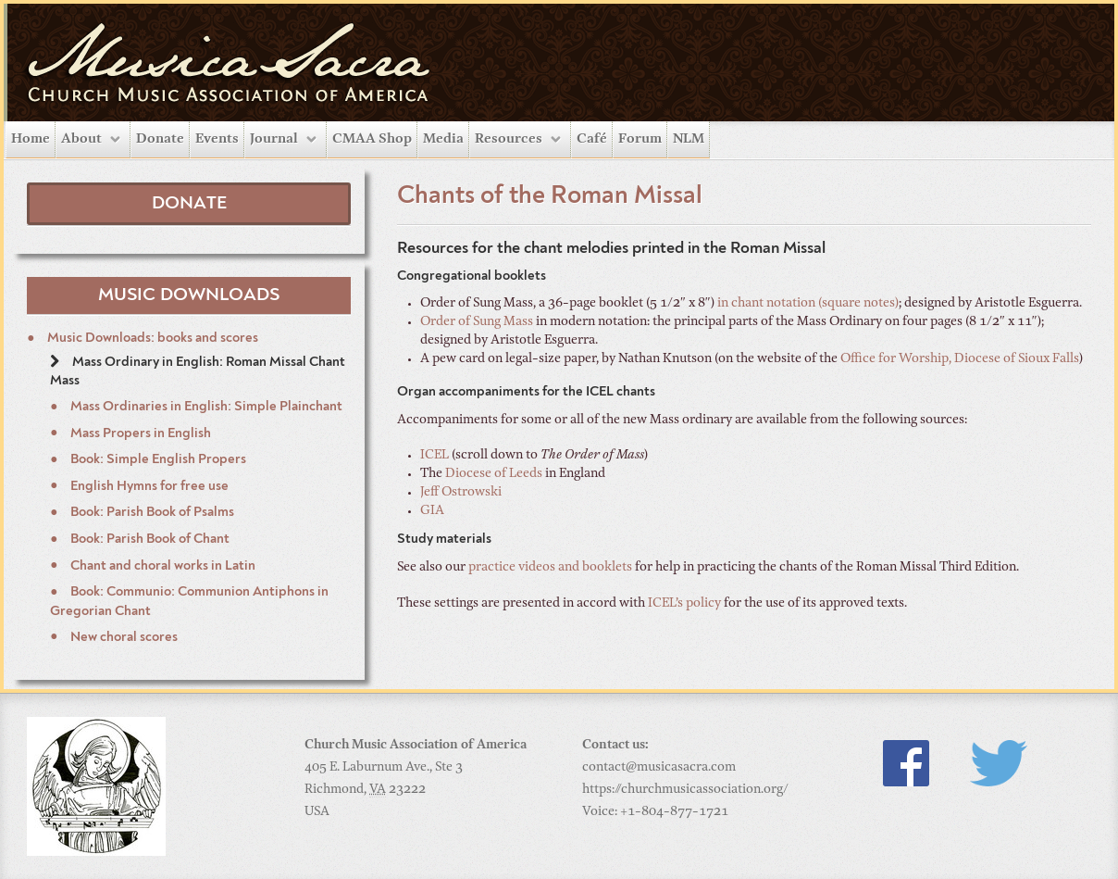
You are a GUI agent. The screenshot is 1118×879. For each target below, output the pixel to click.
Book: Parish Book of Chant (149, 539)
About (81, 139)
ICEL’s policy (684, 603)
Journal (274, 139)
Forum (640, 139)
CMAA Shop (372, 139)
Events (217, 139)
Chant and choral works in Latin (161, 566)
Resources (508, 139)
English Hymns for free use (148, 486)
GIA (432, 511)
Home (30, 139)
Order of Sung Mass (476, 322)
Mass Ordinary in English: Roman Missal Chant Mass (197, 372)
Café (592, 139)
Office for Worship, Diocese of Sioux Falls (959, 359)
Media (443, 139)
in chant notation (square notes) (808, 303)
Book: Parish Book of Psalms (151, 512)
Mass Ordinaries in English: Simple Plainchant (205, 406)
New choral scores (123, 637)
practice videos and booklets (550, 567)
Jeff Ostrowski (461, 492)
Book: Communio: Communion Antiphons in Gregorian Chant (189, 601)
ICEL (434, 455)
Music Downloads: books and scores (151, 338)
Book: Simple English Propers (157, 459)
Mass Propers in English (139, 433)
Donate (160, 139)
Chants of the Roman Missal (549, 196)
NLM (688, 139)
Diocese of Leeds (493, 474)
